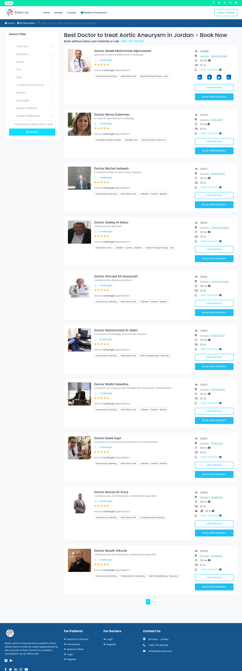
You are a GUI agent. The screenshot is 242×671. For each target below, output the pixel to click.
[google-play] (11, 660)
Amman (204, 55)
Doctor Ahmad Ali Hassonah (116, 276)
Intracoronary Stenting (106, 76)
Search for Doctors (77, 639)
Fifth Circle (217, 119)
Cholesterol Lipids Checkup (108, 140)
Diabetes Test (131, 140)
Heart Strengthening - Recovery (154, 355)
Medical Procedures (94, 12)
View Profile (214, 87)
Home (46, 12)
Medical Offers (75, 649)
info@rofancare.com (160, 651)
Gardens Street (219, 55)
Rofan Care (17, 12)
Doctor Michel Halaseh (111, 168)
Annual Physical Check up (153, 140)
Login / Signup (226, 12)
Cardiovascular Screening (152, 517)
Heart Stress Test (128, 76)
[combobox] (35, 47)
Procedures (73, 644)
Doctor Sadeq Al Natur (111, 222)
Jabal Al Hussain (220, 227)
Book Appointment (214, 96)
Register (71, 659)
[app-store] (6, 660)
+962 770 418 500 (132, 41)
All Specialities (26, 23)
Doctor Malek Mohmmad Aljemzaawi (122, 51)
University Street (220, 281)
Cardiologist (105, 60)
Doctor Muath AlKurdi (110, 550)
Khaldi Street (218, 173)
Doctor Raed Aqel (107, 438)
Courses (71, 12)
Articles (58, 12)
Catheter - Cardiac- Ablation (153, 193)
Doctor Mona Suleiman (111, 114)
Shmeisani (217, 555)
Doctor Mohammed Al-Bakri (116, 330)
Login (70, 654)
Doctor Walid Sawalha (111, 384)
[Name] (32, 124)
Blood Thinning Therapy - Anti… (154, 76)
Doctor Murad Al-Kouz (111, 492)
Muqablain (217, 497)
